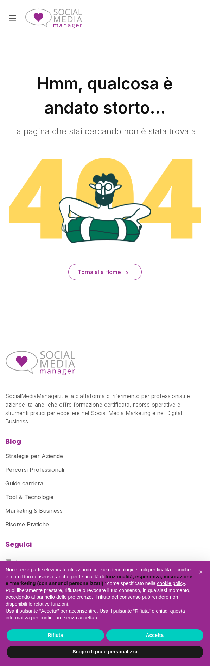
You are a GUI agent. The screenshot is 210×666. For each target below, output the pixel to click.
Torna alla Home (103, 272)
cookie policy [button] (171, 583)
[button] (200, 572)
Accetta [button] (155, 635)
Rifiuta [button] (55, 635)
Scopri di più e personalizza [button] (104, 651)
